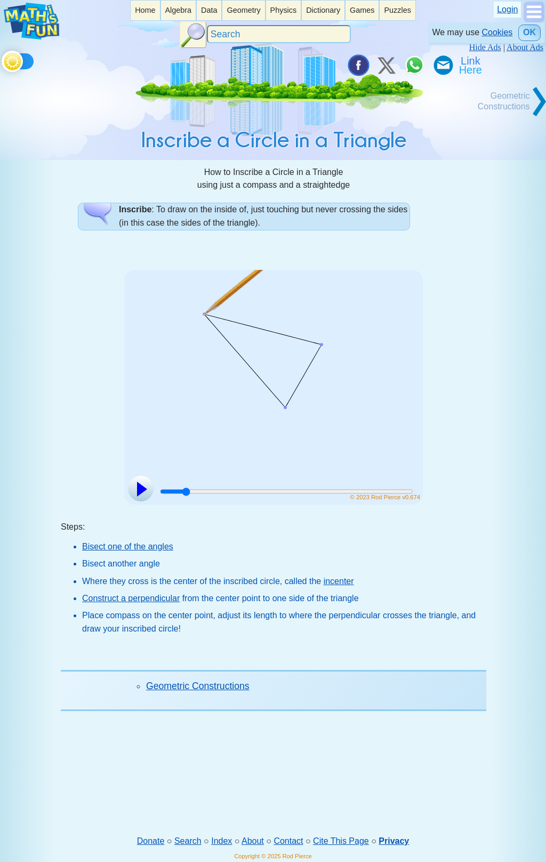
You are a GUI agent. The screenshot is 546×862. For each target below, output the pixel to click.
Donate (151, 840)
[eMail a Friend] (442, 65)
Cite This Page (341, 840)
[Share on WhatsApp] (414, 65)
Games (362, 10)
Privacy (394, 840)
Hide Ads (485, 47)
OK (529, 32)
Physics (283, 10)
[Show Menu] (534, 19)
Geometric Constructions (198, 686)
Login (507, 9)
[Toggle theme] (3, 59)
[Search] (279, 34)
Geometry (243, 10)
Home (145, 10)
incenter (339, 581)
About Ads (525, 47)
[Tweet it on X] (386, 65)
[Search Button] (193, 34)
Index (221, 840)
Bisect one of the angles (127, 546)
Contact (288, 840)
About (253, 840)
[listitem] (145, 10)
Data (209, 10)
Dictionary (323, 10)
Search (188, 840)
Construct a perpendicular (131, 598)
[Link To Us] (471, 65)
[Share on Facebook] (358, 65)
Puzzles (397, 10)
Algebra (178, 10)
